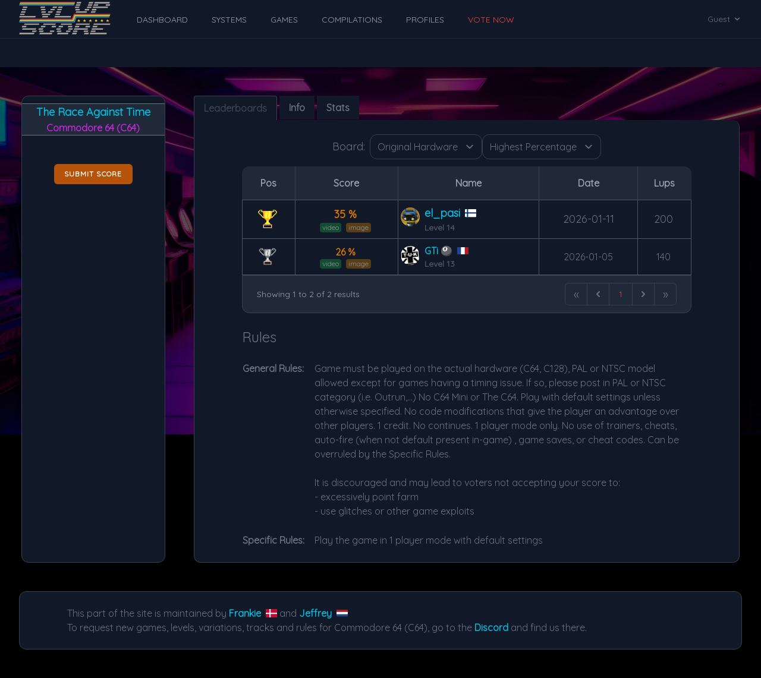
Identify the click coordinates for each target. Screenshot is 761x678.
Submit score (93, 173)
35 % (345, 214)
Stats (338, 107)
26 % (345, 252)
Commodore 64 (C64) (93, 128)
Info (297, 107)
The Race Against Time (93, 112)
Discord (491, 627)
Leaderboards (235, 108)
